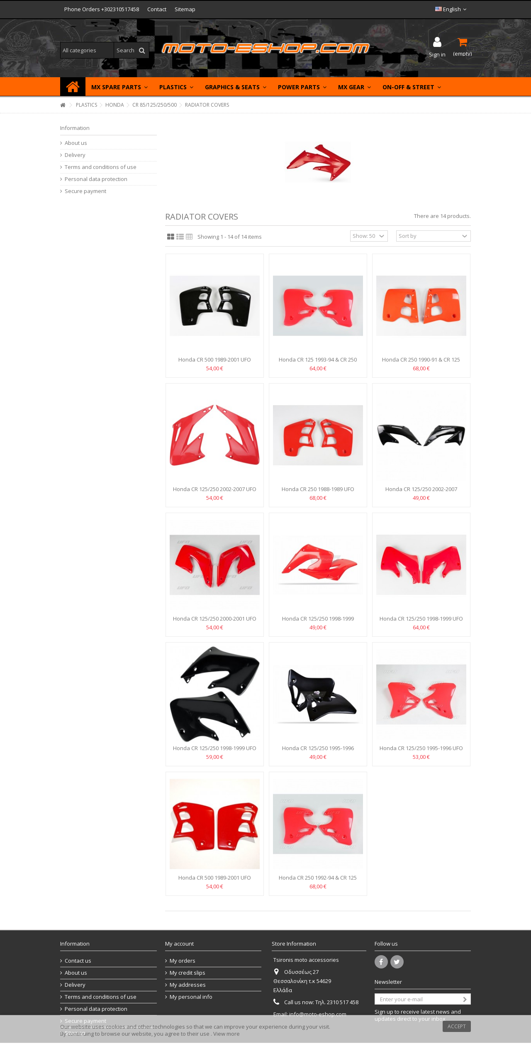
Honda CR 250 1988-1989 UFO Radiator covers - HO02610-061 (318, 492)
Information (75, 128)
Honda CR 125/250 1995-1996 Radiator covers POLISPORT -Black (317, 751)
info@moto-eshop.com (317, 1014)
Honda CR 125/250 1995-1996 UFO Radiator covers (421, 751)
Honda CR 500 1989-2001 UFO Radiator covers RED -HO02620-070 (214, 881)
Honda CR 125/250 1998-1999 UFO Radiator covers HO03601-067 (421, 622)
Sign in (437, 54)
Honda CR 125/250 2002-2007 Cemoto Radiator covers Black (421, 492)
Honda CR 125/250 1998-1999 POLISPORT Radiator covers (318, 622)
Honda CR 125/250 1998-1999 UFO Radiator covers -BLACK (214, 751)
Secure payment (85, 191)
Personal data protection (96, 179)
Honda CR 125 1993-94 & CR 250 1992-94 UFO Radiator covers (318, 363)
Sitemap (185, 9)
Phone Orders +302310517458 (101, 9)
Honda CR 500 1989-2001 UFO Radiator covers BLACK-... (214, 363)
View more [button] (226, 1033)
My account (179, 943)
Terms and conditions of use (100, 167)
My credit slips (187, 972)
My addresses (188, 984)
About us (76, 143)
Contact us (78, 960)
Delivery (75, 155)
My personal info (191, 996)
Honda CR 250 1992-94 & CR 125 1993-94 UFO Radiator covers (318, 881)
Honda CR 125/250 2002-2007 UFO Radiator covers (214, 492)
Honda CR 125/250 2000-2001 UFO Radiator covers (214, 622)
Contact (156, 9)
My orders (182, 960)
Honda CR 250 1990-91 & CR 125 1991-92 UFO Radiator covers (421, 363)
